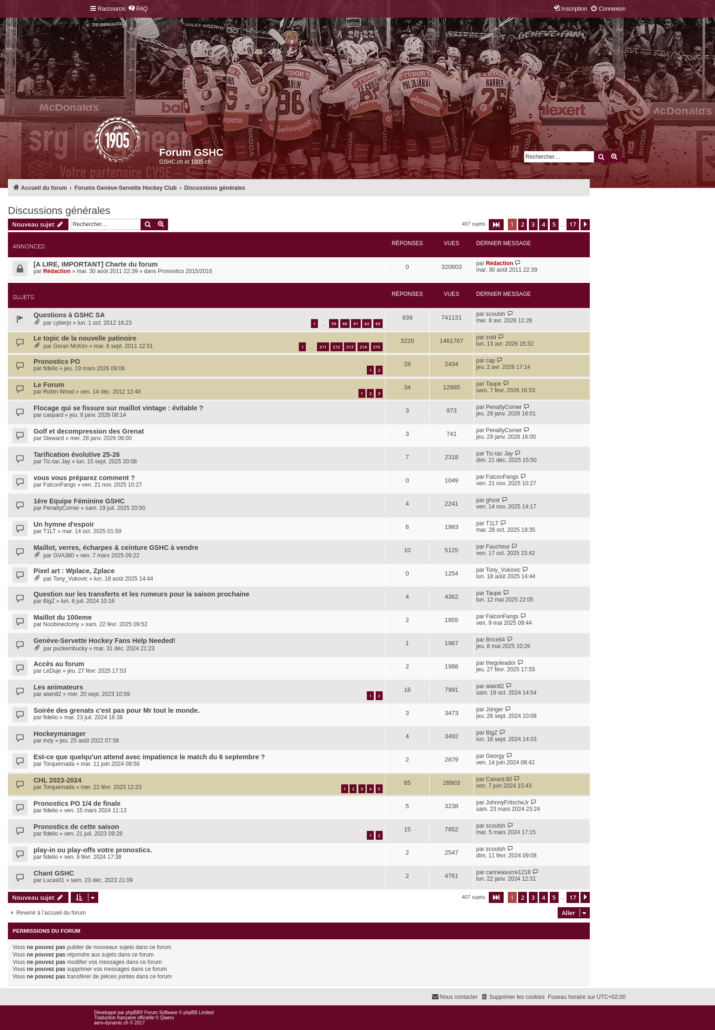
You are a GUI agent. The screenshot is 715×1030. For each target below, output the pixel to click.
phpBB (133, 1012)
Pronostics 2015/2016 (185, 271)
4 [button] (543, 224)
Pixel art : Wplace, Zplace (74, 571)
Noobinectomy (61, 624)
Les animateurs (58, 687)
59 (333, 324)
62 (366, 324)
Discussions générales (59, 210)
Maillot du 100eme (63, 617)
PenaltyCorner (504, 407)
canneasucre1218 (508, 872)
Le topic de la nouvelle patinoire (85, 338)
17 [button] (572, 224)
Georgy (495, 756)
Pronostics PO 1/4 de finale (77, 803)
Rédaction (56, 271)
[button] (496, 224)
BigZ (49, 601)
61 (355, 324)
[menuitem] (138, 9)
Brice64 (495, 639)
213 (349, 347)
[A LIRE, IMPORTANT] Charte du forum (96, 264)
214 (363, 347)
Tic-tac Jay (56, 461)
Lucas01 (54, 880)
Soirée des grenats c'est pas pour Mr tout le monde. (117, 710)
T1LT (49, 531)
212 (336, 347)
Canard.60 (499, 779)
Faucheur (498, 546)
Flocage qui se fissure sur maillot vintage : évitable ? (118, 408)
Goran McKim (70, 346)
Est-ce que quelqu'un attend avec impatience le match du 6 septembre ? (149, 757)
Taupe (493, 384)
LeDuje (52, 671)
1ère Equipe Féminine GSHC (79, 501)
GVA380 (63, 555)
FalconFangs (59, 485)
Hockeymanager (60, 733)
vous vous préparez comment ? (84, 478)
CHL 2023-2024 (57, 780)
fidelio (50, 368)
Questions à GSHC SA (69, 315)
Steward (53, 438)
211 (322, 347)
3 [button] (533, 224)
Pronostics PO (57, 361)
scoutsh (496, 314)
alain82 (52, 694)
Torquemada (58, 764)
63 (378, 324)
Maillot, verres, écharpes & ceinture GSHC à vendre (116, 547)
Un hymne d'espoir (64, 524)
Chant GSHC (54, 873)
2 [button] (522, 224)
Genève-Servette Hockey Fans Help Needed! (104, 640)
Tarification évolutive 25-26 (77, 454)
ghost (493, 500)
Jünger (494, 709)
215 (376, 347)
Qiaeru (167, 1017)
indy (48, 740)
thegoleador (501, 663)
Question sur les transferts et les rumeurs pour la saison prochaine (142, 594)
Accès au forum (59, 664)
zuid (491, 337)
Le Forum (49, 384)
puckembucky (70, 648)
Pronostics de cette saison (76, 826)
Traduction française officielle (124, 1017)
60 (345, 324)
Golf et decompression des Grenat (89, 431)
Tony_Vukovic (70, 578)
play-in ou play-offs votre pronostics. (93, 850)
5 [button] (554, 224)
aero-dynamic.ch (111, 1022)
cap (490, 360)
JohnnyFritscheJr (507, 802)
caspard (53, 415)
